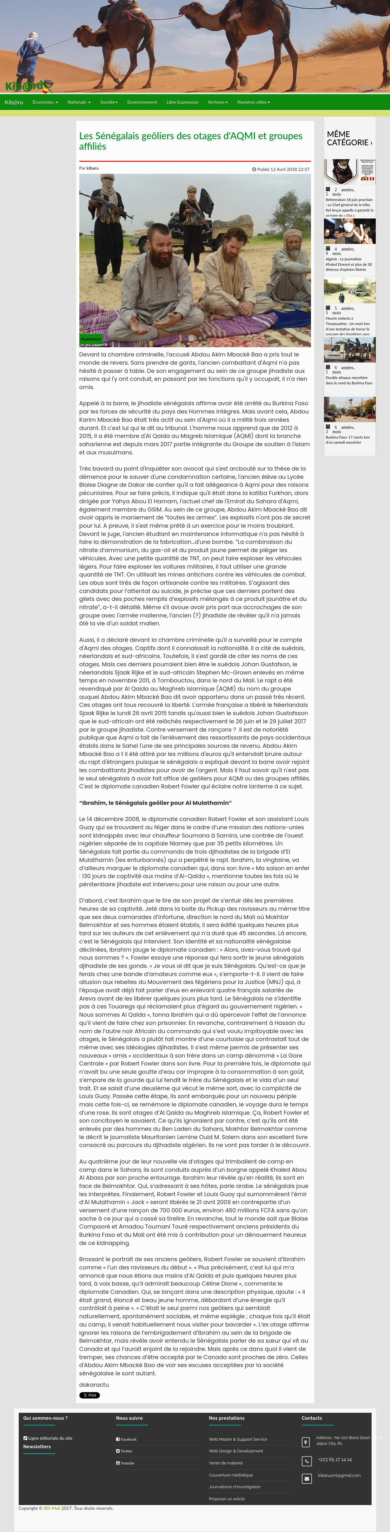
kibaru (92, 168)
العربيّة (379, 88)
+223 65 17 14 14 (335, 1459)
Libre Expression (183, 102)
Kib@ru (14, 102)
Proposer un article (227, 1498)
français (365, 88)
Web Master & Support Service (238, 1439)
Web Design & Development (236, 1451)
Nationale (79, 102)
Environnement (142, 102)
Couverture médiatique (231, 1475)
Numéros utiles (253, 102)
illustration (91, 339)
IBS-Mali (52, 1508)
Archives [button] (218, 102)
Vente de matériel (226, 1463)
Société (109, 102)
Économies (45, 102)
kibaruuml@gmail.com (339, 1475)
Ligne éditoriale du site (47, 1438)
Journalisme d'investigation (235, 1486)
